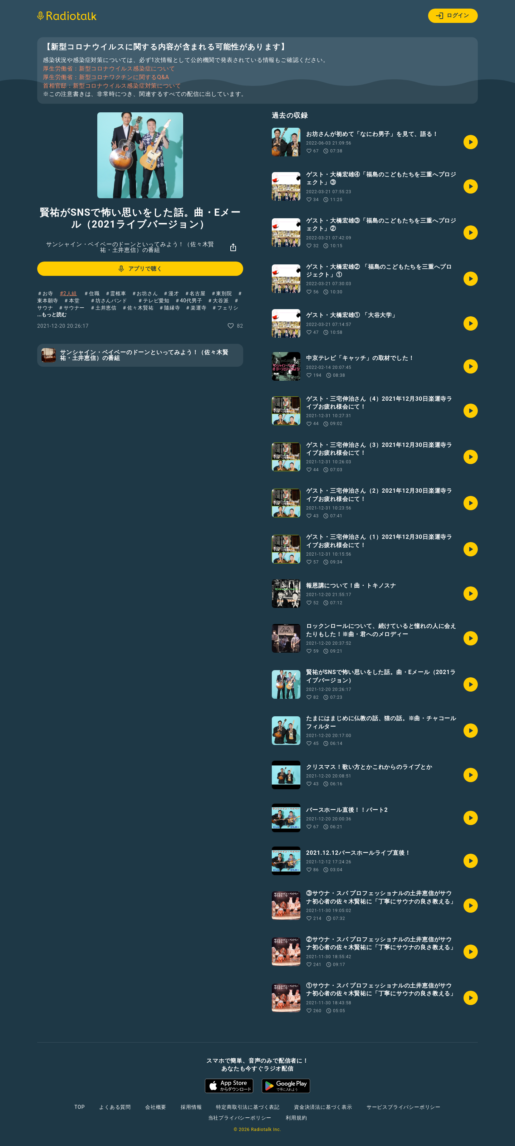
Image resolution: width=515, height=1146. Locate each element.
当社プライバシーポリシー (240, 1118)
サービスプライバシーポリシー (404, 1107)
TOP (79, 1107)
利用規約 (296, 1118)
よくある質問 (115, 1107)
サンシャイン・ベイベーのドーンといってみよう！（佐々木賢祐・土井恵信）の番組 (130, 247)
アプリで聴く (139, 268)
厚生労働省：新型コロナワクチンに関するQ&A (106, 77)
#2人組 (68, 293)
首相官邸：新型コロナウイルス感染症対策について (112, 86)
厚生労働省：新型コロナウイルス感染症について (109, 69)
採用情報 (191, 1107)
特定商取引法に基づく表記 (248, 1107)
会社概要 (155, 1107)
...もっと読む (52, 314)
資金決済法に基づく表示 (323, 1107)
